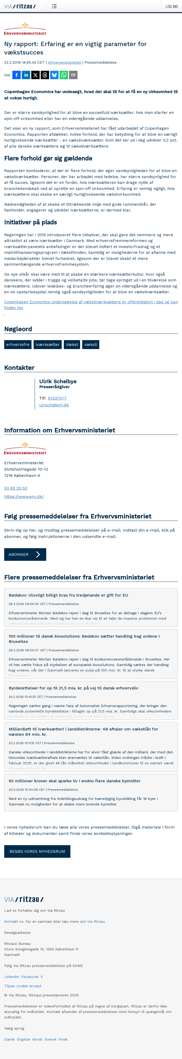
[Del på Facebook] (16, 75)
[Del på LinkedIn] (26, 75)
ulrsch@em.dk (54, 405)
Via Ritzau (96, 930)
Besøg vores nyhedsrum (37, 859)
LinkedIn (11, 985)
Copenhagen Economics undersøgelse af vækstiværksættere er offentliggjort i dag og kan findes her (91, 305)
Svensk (50, 1048)
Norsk (37, 1048)
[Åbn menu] (55, 6)
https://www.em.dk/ (24, 496)
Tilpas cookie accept (22, 994)
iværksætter (48, 344)
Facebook (29, 985)
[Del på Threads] (45, 75)
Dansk (9, 1048)
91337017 (57, 398)
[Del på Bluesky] (54, 75)
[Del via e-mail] (73, 75)
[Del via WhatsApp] (64, 75)
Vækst (72, 344)
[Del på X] (35, 75)
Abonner (25, 554)
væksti (90, 344)
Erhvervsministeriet (64, 62)
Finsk (63, 1048)
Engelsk (23, 1048)
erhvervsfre (17, 344)
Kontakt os (14, 930)
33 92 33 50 (15, 488)
